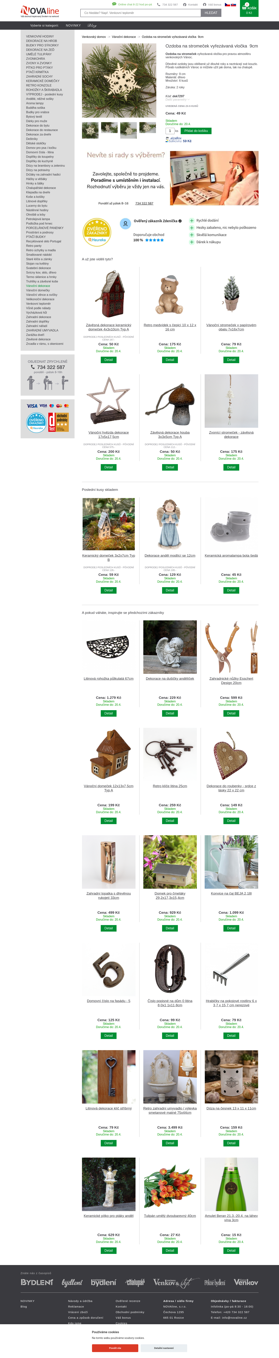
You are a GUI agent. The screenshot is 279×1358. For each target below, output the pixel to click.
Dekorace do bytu (37, 125)
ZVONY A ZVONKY (39, 63)
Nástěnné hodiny (37, 210)
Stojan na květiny (37, 263)
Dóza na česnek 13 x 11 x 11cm (231, 1108)
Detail (108, 360)
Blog (24, 1306)
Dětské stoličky (36, 143)
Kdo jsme (75, 1323)
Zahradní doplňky (37, 321)
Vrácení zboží (78, 1312)
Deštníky (32, 138)
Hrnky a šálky (35, 183)
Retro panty (34, 245)
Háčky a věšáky (36, 179)
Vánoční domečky (38, 290)
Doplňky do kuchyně (39, 161)
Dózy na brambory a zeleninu (45, 165)
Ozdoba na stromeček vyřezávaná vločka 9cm (173, 36)
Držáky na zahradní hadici (43, 174)
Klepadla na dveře (38, 192)
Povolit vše (115, 1348)
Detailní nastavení (164, 1348)
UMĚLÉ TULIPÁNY (39, 54)
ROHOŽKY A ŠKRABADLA (44, 89)
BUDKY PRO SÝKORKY (42, 45)
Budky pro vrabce (37, 112)
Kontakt (193, 4)
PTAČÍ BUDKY (36, 236)
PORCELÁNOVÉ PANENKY (45, 228)
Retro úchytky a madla (41, 250)
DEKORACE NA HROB (41, 40)
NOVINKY (73, 25)
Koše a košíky (35, 196)
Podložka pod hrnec (39, 223)
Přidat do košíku (196, 131)
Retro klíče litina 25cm (170, 786)
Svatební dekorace (38, 268)
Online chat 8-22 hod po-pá (135, 4)
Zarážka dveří (35, 334)
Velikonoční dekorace (40, 299)
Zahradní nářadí (36, 326)
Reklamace (76, 1306)
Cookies (122, 1323)
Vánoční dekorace (38, 285)
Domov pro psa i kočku (41, 147)
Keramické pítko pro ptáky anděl (109, 1216)
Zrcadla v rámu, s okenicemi (44, 343)
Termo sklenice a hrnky (41, 277)
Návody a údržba (80, 1301)
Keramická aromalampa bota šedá (231, 555)
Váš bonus (214, 4)
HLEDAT (211, 13)
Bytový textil (34, 116)
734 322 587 (170, 4)
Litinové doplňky (37, 201)
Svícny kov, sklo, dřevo (41, 272)
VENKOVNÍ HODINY (40, 36)
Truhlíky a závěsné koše (42, 281)
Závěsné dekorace (38, 339)
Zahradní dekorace (38, 317)
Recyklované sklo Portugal (43, 241)
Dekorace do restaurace (42, 130)
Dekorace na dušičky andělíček (170, 678)
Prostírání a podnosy (40, 232)
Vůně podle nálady (38, 308)
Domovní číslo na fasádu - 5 (108, 1001)
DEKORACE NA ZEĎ (40, 49)
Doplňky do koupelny (40, 156)
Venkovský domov (94, 36)
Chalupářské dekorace (41, 187)
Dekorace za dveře (38, 134)
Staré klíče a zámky (39, 259)
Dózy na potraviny (38, 170)
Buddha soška (35, 107)
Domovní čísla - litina (40, 152)
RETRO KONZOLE (39, 85)
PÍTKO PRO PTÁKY (39, 67)
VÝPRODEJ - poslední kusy (44, 94)
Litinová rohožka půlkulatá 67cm (109, 678)
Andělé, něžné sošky (40, 98)
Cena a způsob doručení (86, 1317)
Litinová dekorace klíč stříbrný (109, 1108)
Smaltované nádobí (39, 254)
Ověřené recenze (128, 1301)
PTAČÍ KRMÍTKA (37, 72)
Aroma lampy (35, 103)
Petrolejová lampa (38, 219)
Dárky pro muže (36, 121)
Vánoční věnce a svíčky (41, 294)
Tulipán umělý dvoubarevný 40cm (170, 1216)
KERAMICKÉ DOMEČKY (43, 81)
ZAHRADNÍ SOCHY (39, 76)
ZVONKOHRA (35, 58)
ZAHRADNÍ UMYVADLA (42, 330)
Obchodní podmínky (130, 1312)
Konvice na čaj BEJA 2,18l (231, 893)
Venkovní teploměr (38, 303)
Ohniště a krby (35, 214)
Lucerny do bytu (36, 205)
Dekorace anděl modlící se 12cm (170, 555)
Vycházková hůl (36, 312)
